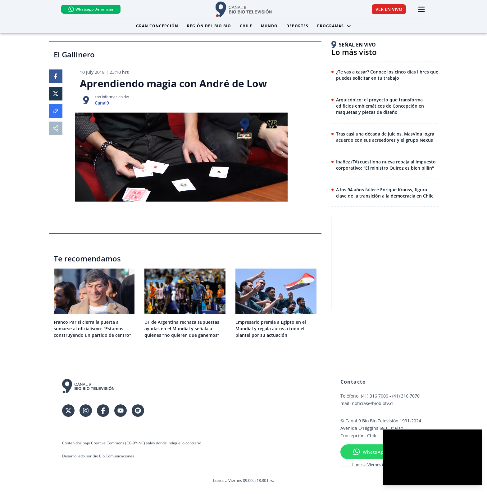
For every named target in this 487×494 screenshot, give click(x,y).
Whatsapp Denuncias (92, 9)
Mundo (269, 26)
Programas (334, 26)
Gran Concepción (157, 26)
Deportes (297, 26)
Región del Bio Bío (209, 26)
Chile (246, 26)
